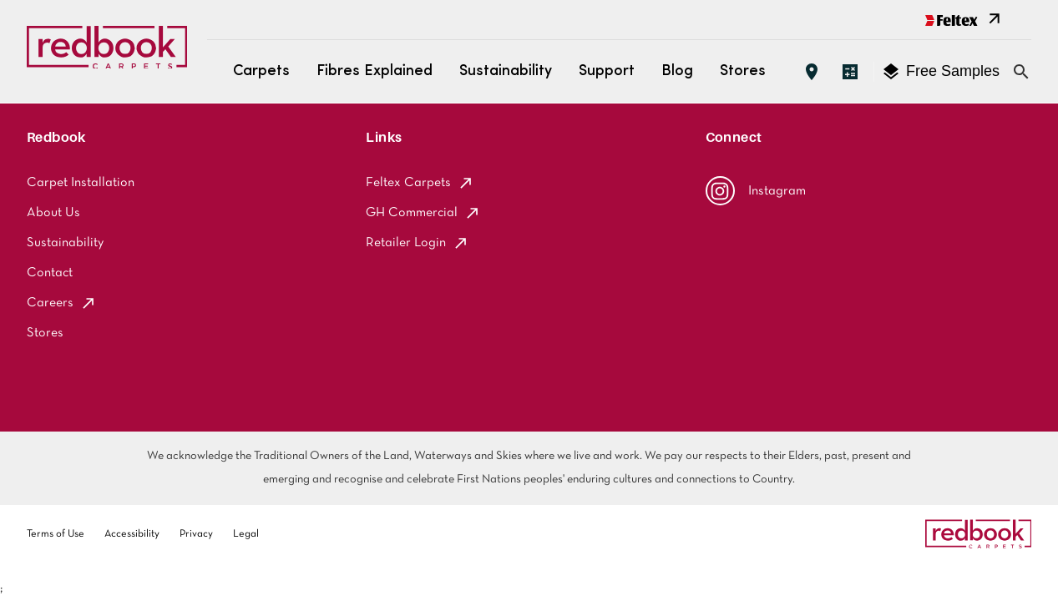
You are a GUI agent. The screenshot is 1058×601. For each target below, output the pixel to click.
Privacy (196, 534)
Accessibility (131, 534)
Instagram (756, 190)
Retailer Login (417, 243)
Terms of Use (55, 534)
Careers (62, 303)
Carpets (261, 71)
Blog (677, 71)
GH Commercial (423, 213)
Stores (743, 71)
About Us (53, 213)
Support (607, 71)
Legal (246, 534)
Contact (50, 273)
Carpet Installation (80, 183)
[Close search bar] (1021, 72)
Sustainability (505, 71)
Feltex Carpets (420, 182)
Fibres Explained (374, 71)
